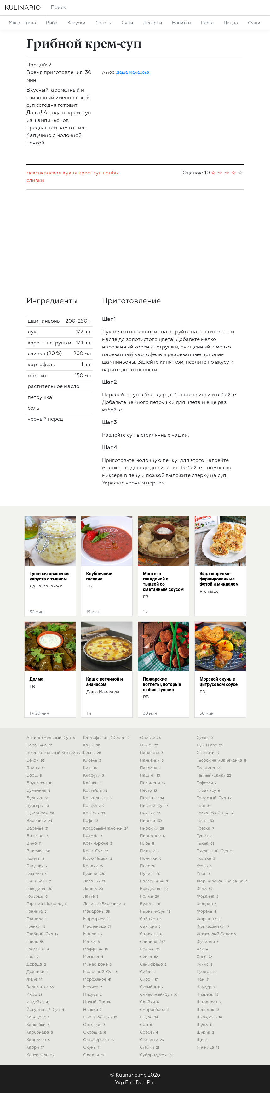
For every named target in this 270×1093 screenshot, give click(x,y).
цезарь (207, 972)
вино (34, 843)
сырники (209, 753)
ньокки (93, 1010)
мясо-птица (22, 23)
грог (33, 957)
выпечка (39, 851)
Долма (36, 679)
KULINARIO (23, 8)
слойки (150, 1002)
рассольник (154, 881)
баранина (40, 745)
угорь (205, 866)
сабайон (151, 919)
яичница (209, 1047)
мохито (93, 987)
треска (206, 828)
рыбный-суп (156, 911)
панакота (152, 753)
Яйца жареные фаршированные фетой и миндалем (219, 579)
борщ (34, 775)
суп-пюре (210, 745)
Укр (119, 1082)
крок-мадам (98, 859)
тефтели (207, 783)
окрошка (95, 1032)
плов (148, 843)
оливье (151, 738)
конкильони (98, 798)
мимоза (94, 957)
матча (92, 942)
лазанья (95, 881)
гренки (36, 927)
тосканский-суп (216, 813)
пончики (151, 859)
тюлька (206, 859)
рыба (51, 23)
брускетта (40, 783)
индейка (38, 1002)
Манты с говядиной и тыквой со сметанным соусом (163, 581)
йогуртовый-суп (46, 1010)
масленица (98, 927)
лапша (94, 889)
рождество (154, 889)
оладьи (94, 1055)
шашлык (209, 1010)
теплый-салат (215, 775)
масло (93, 934)
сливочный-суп (159, 995)
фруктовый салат (217, 934)
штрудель (210, 1017)
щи (203, 1040)
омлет (149, 745)
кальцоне (38, 1017)
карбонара (40, 1032)
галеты (36, 859)
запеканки (40, 987)
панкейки (152, 760)
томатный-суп (214, 798)
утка (204, 874)
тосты (206, 821)
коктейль (96, 791)
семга (149, 957)
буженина (39, 791)
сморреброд (155, 1010)
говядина (40, 889)
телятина (209, 768)
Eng (130, 1082)
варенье (38, 828)
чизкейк (208, 995)
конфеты (94, 806)
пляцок (150, 851)
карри (35, 1047)
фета (205, 889)
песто (149, 791)
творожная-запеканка (222, 760)
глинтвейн (39, 881)
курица (95, 874)
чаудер (207, 987)
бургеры (38, 806)
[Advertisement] (135, 243)
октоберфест (99, 1040)
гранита (37, 911)
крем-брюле (98, 843)
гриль (35, 942)
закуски (76, 23)
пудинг (151, 874)
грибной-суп (42, 934)
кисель (92, 760)
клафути (94, 775)
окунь (92, 1047)
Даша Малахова (132, 73)
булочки (38, 798)
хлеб (205, 957)
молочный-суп (101, 972)
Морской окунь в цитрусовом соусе (219, 682)
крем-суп (90, 173)
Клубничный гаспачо (99, 576)
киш (90, 768)
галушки (37, 866)
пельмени (153, 783)
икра (34, 995)
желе (35, 979)
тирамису (209, 791)
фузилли (208, 942)
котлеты (95, 813)
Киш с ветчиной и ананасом (104, 682)
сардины (152, 934)
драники (38, 972)
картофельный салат (107, 738)
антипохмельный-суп (51, 738)
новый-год (97, 1002)
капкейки (38, 1025)
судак (205, 738)
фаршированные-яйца (223, 881)
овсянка (95, 1025)
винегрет (38, 836)
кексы (92, 753)
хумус (205, 964)
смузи (150, 1017)
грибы (111, 173)
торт (204, 806)
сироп (149, 979)
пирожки (152, 828)
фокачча (208, 896)
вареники (40, 821)
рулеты (151, 904)
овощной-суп (100, 1017)
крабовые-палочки (106, 828)
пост (148, 866)
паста (207, 23)
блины (36, 768)
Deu (141, 1082)
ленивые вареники (105, 904)
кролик (94, 866)
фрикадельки (214, 927)
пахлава (151, 768)
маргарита (97, 919)
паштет (151, 775)
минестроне (98, 964)
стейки (150, 1047)
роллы (150, 896)
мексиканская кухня (51, 173)
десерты (152, 23)
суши (254, 23)
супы (127, 23)
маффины (96, 949)
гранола (37, 919)
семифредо (154, 964)
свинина (153, 942)
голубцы (37, 896)
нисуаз (93, 995)
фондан (207, 904)
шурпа (206, 1032)
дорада (37, 964)
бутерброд (40, 813)
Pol (151, 1082)
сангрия (151, 927)
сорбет (149, 1032)
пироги (151, 821)
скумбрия (152, 987)
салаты (103, 23)
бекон (36, 760)
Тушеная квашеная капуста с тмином (50, 576)
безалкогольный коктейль (56, 753)
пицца (231, 23)
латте (91, 896)
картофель (41, 1055)
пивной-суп (155, 806)
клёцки (93, 783)
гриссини (38, 949)
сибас (149, 972)
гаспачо (37, 874)
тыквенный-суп (215, 851)
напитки (181, 23)
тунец (205, 836)
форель (207, 911)
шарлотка (210, 1002)
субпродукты (157, 1055)
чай (204, 979)
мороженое (98, 979)
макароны (97, 911)
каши (92, 745)
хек (203, 949)
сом (146, 1025)
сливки (35, 180)
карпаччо (38, 1040)
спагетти (152, 1040)
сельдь (150, 949)
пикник (151, 813)
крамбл (93, 836)
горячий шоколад (47, 904)
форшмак (209, 919)
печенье (152, 798)
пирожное (153, 836)
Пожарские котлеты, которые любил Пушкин (162, 684)
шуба (205, 1025)
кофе (91, 821)
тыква (206, 843)
